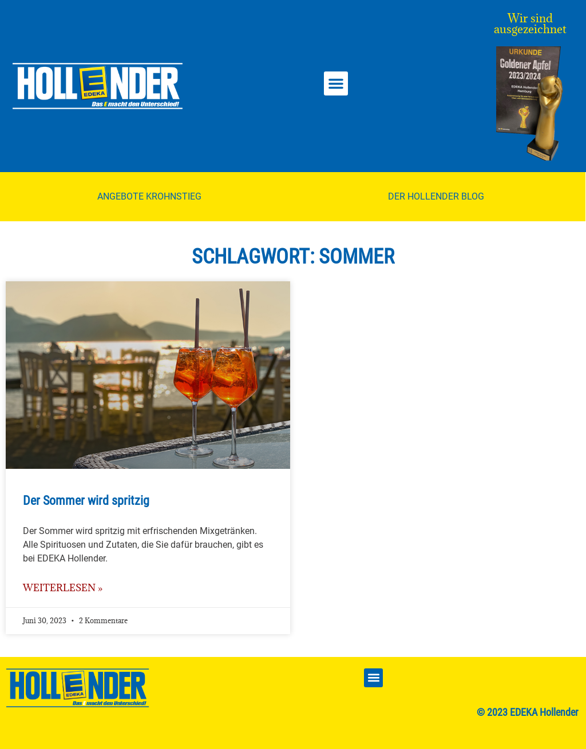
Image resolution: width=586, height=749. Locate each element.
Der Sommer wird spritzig (86, 500)
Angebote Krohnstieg (149, 196)
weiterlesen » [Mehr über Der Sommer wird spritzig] (62, 587)
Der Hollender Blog (436, 196)
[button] (336, 83)
